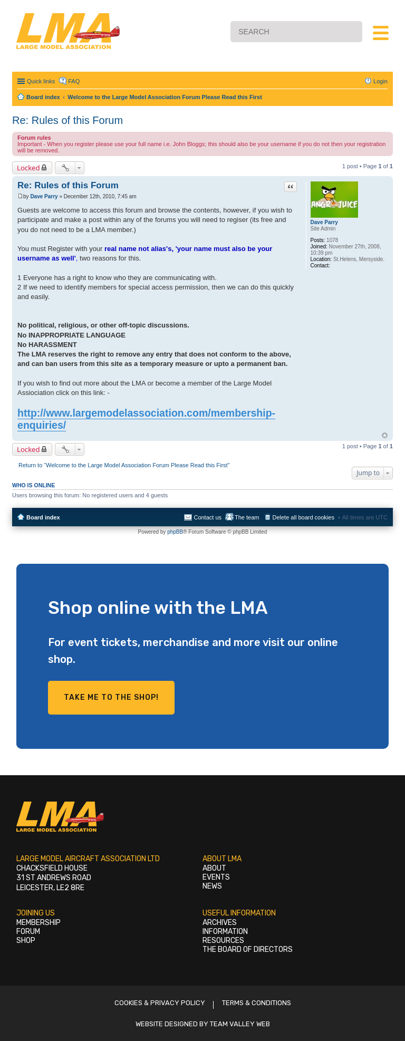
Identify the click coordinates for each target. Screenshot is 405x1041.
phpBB (175, 532)
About (214, 868)
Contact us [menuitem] (207, 517)
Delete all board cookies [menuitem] (303, 517)
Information (225, 931)
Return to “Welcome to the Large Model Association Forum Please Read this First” (123, 465)
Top (385, 435)
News (212, 886)
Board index (43, 517)
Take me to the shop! (111, 697)
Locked (28, 167)
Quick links (41, 81)
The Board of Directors (247, 949)
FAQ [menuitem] (74, 81)
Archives (219, 922)
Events (216, 877)
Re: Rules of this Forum (67, 120)
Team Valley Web (240, 1024)
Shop (25, 940)
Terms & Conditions (256, 1003)
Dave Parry (324, 222)
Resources (223, 940)
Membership (38, 922)
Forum (28, 931)
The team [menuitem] (247, 517)
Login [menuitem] (380, 81)
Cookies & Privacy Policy (159, 1003)
